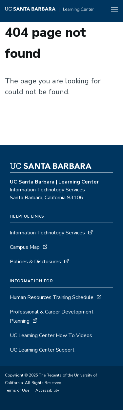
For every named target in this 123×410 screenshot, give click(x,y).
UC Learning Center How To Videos (51, 335)
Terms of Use (17, 390)
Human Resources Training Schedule (51, 297)
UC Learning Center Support (42, 350)
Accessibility (47, 390)
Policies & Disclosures (35, 261)
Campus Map (25, 247)
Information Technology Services (47, 232)
